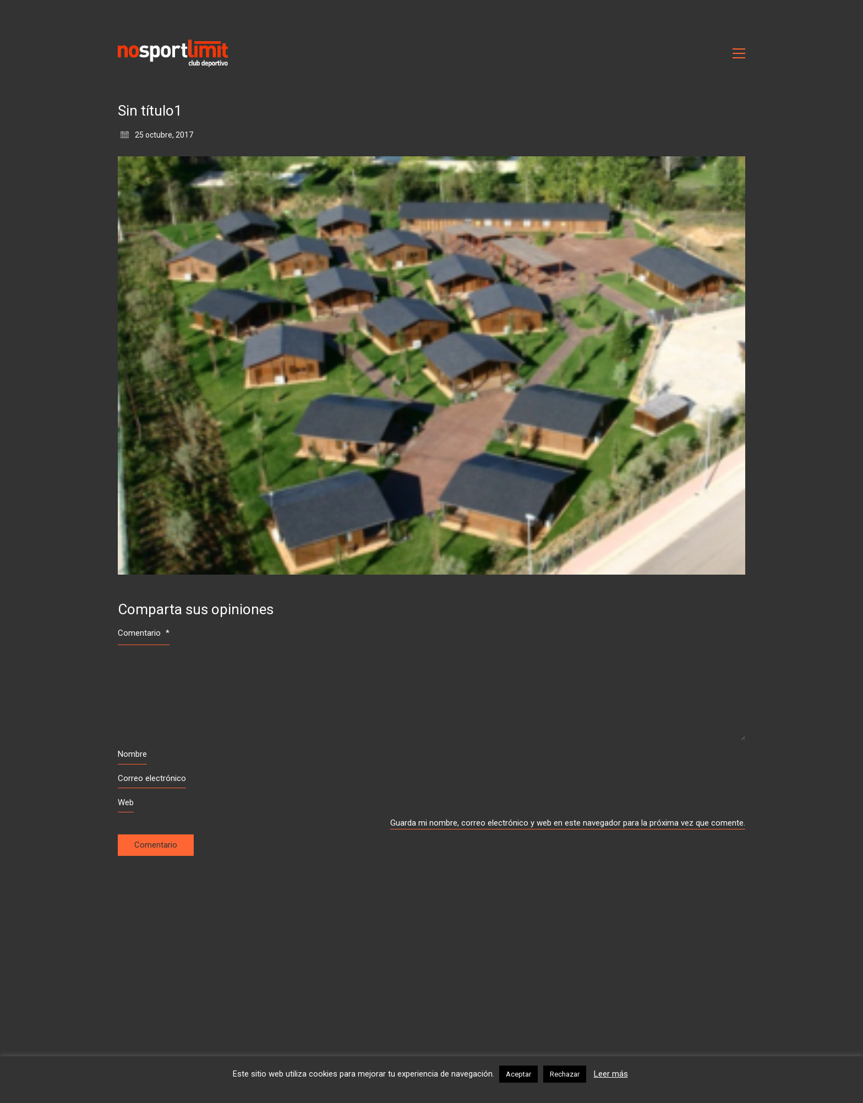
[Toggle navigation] (739, 53)
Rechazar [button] (565, 1074)
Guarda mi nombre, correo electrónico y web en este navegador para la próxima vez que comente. (567, 823)
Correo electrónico (152, 778)
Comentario (144, 633)
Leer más (611, 1074)
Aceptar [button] (518, 1074)
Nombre (132, 754)
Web (126, 802)
